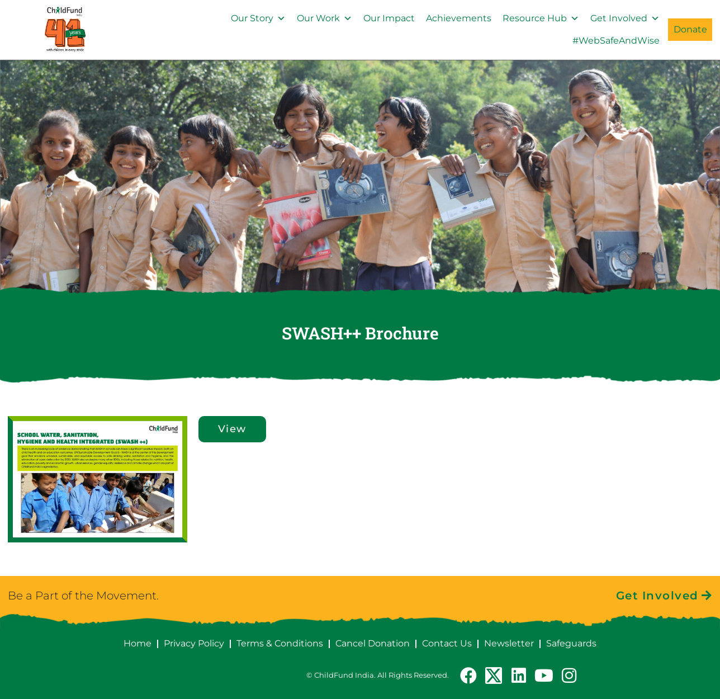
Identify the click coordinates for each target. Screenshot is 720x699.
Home (137, 643)
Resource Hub (541, 18)
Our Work (324, 18)
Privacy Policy (194, 643)
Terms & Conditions (279, 643)
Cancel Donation (372, 643)
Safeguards (571, 643)
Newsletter (509, 643)
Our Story (258, 18)
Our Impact (389, 18)
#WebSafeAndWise (616, 40)
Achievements (458, 18)
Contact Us (447, 643)
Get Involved (625, 18)
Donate (690, 29)
